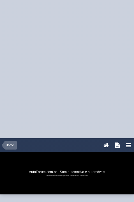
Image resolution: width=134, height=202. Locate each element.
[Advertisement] (67, 67)
